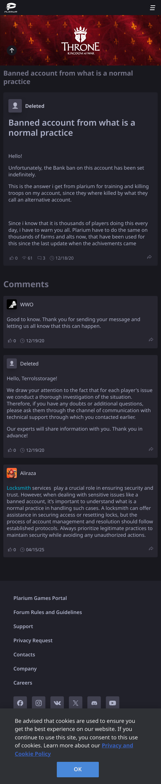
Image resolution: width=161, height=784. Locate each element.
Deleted (34, 106)
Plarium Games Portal (40, 598)
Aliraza (28, 473)
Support (23, 626)
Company (25, 668)
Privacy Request (32, 640)
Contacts (24, 654)
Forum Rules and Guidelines (47, 612)
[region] (80, 746)
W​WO (26, 304)
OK (78, 769)
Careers (22, 683)
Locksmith (19, 488)
